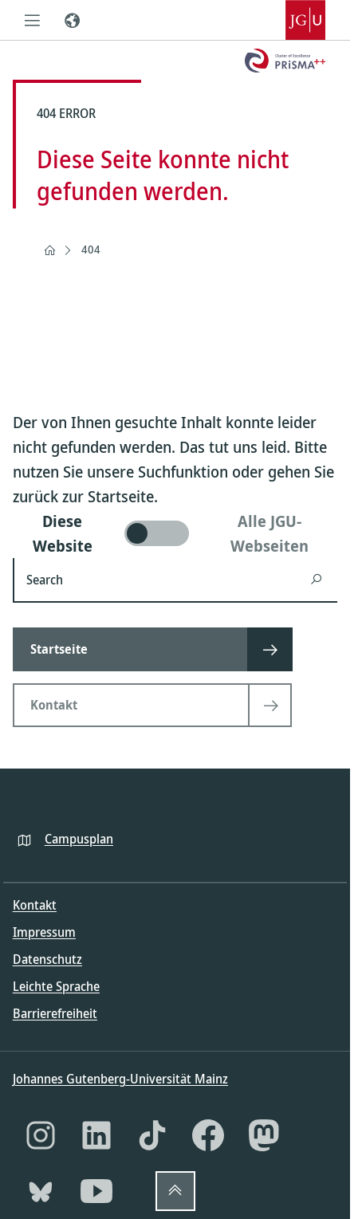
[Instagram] (41, 1135)
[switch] (175, 533)
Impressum (44, 932)
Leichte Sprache (56, 986)
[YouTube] (96, 1191)
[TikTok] (152, 1135)
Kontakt (35, 905)
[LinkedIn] (96, 1135)
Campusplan (79, 838)
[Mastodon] (264, 1135)
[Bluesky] (41, 1191)
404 (90, 249)
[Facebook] (208, 1135)
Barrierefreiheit (55, 1013)
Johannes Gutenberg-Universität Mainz (120, 1078)
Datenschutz (47, 959)
